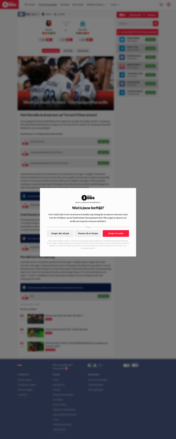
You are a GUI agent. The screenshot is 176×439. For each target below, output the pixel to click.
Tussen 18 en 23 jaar (88, 233)
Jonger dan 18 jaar (60, 233)
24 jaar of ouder (116, 233)
